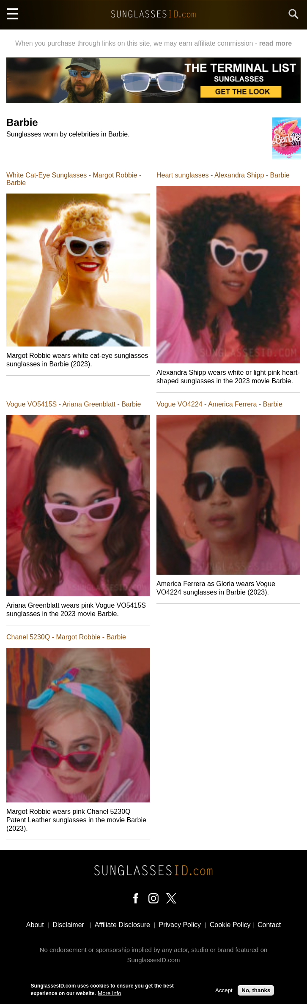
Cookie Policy (230, 924)
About (35, 924)
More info (109, 994)
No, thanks (255, 991)
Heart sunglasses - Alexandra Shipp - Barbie (223, 175)
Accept (224, 991)
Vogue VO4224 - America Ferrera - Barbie (219, 404)
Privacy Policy (180, 924)
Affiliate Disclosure (122, 924)
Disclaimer (68, 924)
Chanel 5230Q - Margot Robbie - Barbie (66, 637)
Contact (269, 924)
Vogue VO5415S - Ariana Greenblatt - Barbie (73, 404)
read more (275, 43)
